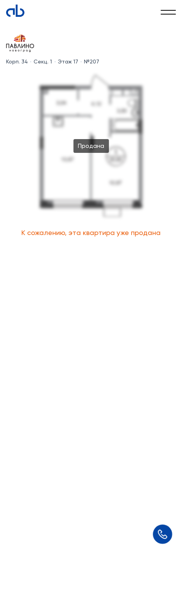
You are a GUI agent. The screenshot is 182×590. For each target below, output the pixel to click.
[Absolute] (15, 11)
